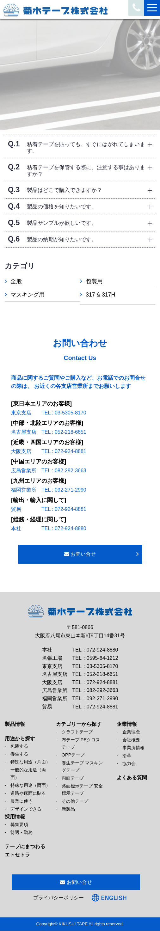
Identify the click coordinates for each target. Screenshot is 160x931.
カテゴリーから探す (79, 724)
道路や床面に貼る (28, 793)
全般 (16, 281)
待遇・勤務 (21, 832)
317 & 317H (103, 294)
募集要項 (19, 824)
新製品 (68, 809)
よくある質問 (132, 778)
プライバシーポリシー (58, 898)
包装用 (97, 281)
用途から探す (20, 739)
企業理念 (131, 732)
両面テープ (73, 778)
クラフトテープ (77, 732)
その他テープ (75, 801)
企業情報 (127, 724)
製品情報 (15, 724)
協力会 (129, 763)
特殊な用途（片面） (30, 762)
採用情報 (15, 817)
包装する (19, 746)
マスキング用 (27, 294)
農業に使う (21, 801)
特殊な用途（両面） (30, 785)
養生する (19, 754)
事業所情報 (133, 747)
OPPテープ (73, 755)
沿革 (126, 755)
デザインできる (25, 809)
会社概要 (131, 740)
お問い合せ (80, 554)
